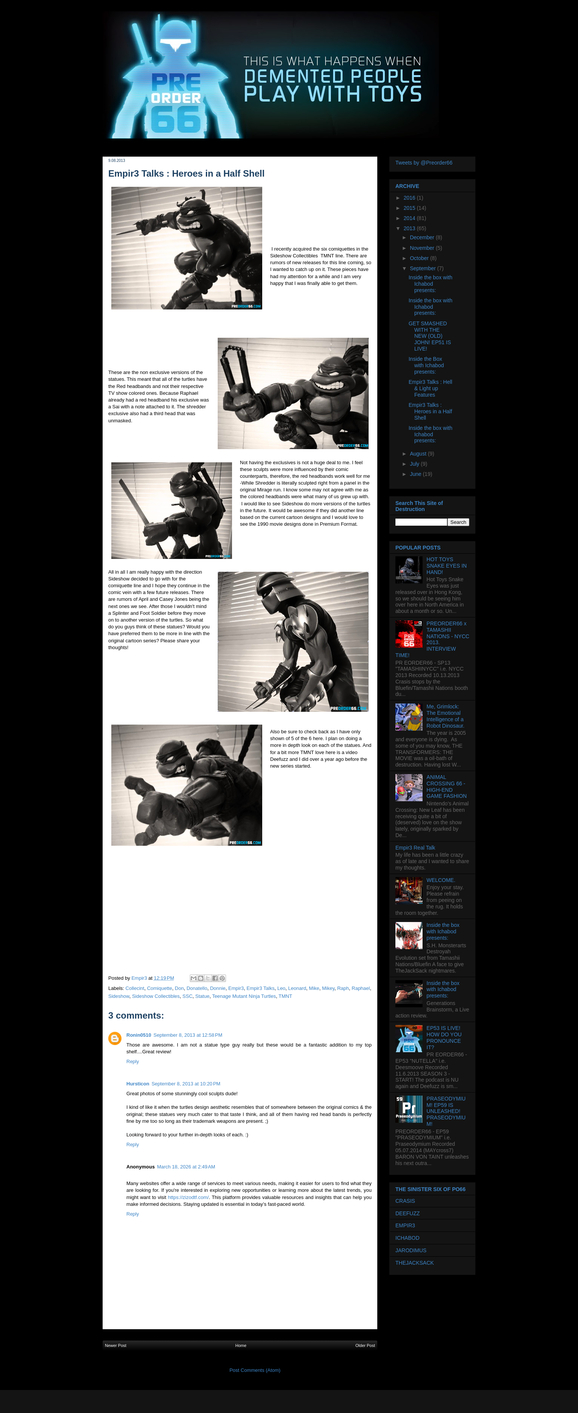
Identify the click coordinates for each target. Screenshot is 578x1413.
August (418, 454)
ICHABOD (407, 1238)
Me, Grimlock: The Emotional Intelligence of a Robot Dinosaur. (445, 715)
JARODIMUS (410, 1250)
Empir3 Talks (260, 988)
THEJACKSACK (414, 1263)
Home (240, 1345)
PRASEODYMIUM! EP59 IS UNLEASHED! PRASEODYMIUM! (446, 1111)
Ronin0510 (138, 1035)
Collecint (135, 988)
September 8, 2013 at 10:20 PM (186, 1084)
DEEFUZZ (407, 1213)
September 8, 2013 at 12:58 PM (188, 1035)
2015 (410, 208)
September (423, 268)
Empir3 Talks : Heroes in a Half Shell (430, 411)
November (422, 248)
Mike (314, 988)
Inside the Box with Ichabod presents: (426, 365)
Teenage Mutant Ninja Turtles (244, 996)
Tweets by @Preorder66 (423, 163)
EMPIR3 (405, 1225)
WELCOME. (441, 880)
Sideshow (118, 996)
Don (179, 988)
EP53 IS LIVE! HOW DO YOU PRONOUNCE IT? (444, 1037)
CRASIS (405, 1201)
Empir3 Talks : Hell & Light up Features (430, 388)
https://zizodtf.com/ (188, 1197)
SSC (188, 996)
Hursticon (137, 1084)
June (416, 474)
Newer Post (115, 1345)
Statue (202, 996)
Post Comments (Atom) (254, 1370)
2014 (410, 218)
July (415, 464)
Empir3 (236, 988)
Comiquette (159, 988)
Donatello (196, 988)
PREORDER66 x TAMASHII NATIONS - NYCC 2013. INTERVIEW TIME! (432, 639)
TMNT (285, 996)
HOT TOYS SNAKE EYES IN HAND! (447, 565)
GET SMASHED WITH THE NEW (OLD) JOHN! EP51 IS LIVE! (430, 336)
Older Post (365, 1345)
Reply (132, 1061)
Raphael (361, 988)
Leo (281, 988)
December (422, 237)
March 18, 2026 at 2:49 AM (186, 1167)
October (420, 258)
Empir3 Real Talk (415, 848)
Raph (343, 988)
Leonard (297, 988)
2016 (410, 198)
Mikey (328, 988)
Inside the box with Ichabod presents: (430, 283)
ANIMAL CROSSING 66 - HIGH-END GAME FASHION (447, 786)
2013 (410, 228)
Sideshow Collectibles (156, 996)
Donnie (218, 988)
